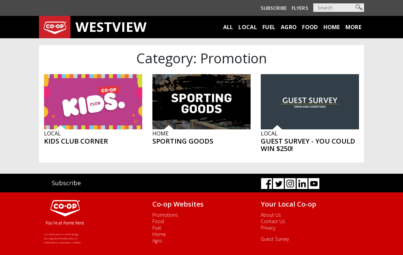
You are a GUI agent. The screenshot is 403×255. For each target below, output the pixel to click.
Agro (289, 27)
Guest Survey (275, 239)
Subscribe (274, 8)
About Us (271, 215)
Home (331, 27)
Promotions (165, 215)
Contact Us (273, 221)
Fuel (268, 27)
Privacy (268, 228)
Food (310, 27)
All (228, 27)
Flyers (300, 8)
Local (247, 27)
